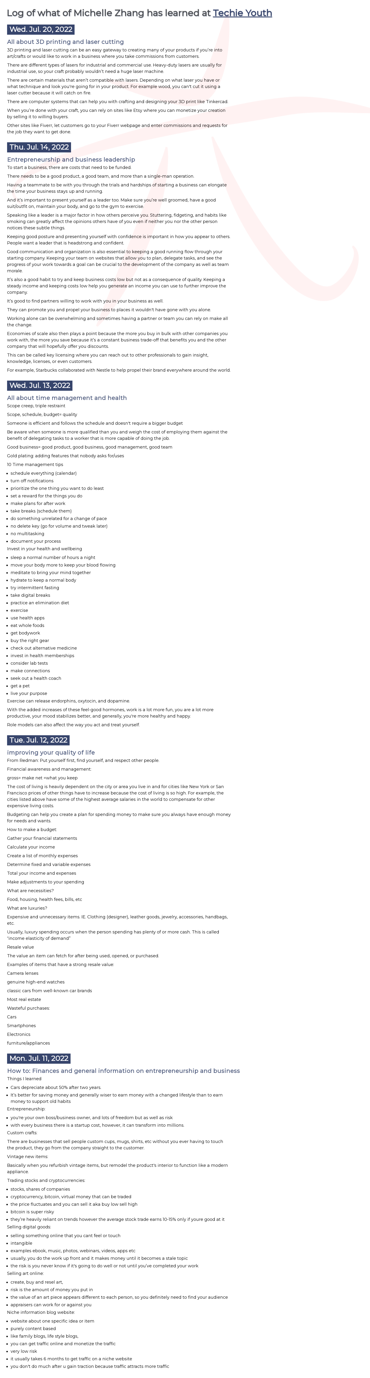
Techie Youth (242, 12)
